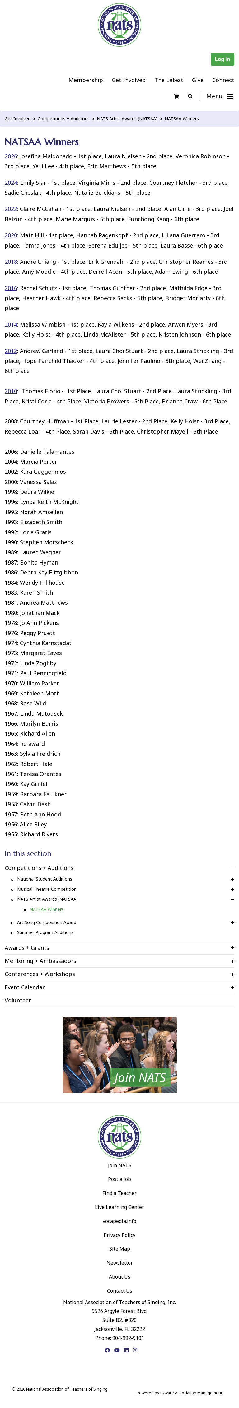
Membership (85, 80)
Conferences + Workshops (40, 974)
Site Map (119, 1248)
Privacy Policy (119, 1235)
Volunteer (18, 1000)
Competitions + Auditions (64, 119)
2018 (11, 261)
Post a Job (119, 1179)
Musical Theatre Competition (47, 889)
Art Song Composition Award (46, 922)
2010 (11, 391)
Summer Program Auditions (45, 932)
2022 (11, 208)
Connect (223, 80)
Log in (222, 59)
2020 (11, 235)
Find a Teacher (119, 1193)
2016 (11, 288)
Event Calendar (25, 987)
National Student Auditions (44, 879)
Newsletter (119, 1262)
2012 (11, 351)
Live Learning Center (119, 1207)
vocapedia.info (119, 1221)
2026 (11, 156)
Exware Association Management (191, 1393)
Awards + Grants (27, 947)
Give (198, 80)
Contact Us (119, 1290)
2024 (11, 182)
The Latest (168, 80)
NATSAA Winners (182, 119)
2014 (11, 324)
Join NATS (119, 1165)
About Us (119, 1276)
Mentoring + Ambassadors (40, 960)
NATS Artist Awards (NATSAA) (127, 119)
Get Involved (129, 80)
